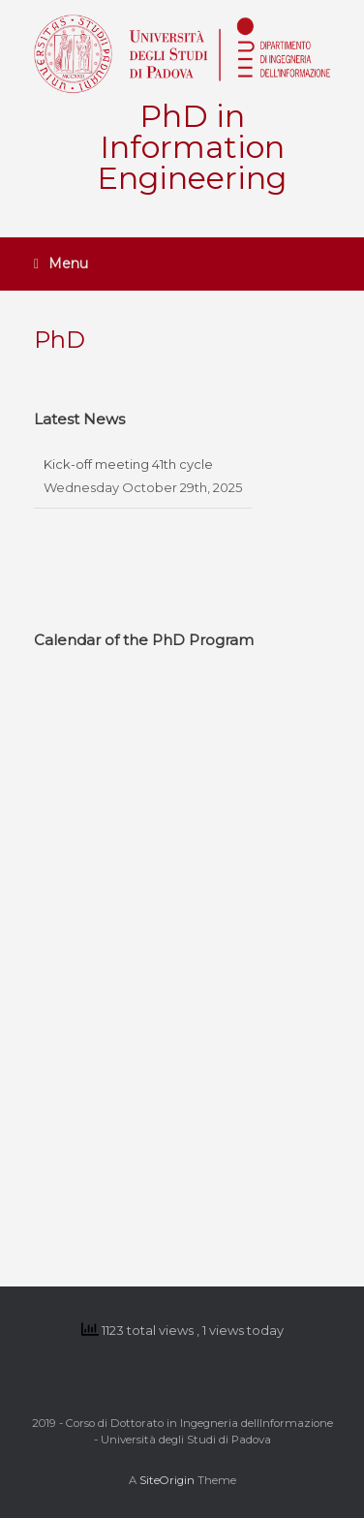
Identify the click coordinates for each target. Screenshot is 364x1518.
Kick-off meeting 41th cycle (128, 464)
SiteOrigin (167, 1480)
